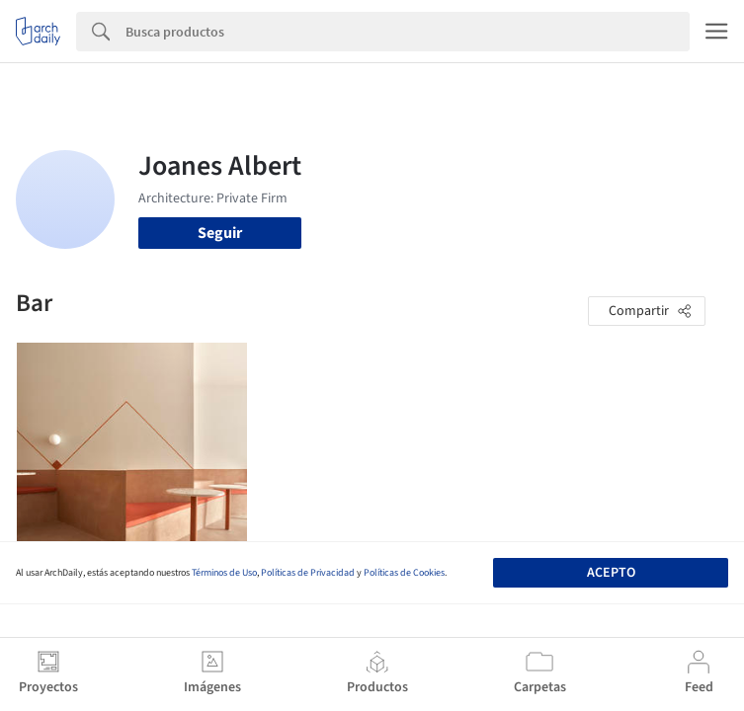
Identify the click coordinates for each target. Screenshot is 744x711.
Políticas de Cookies (404, 573)
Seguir (220, 233)
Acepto (611, 573)
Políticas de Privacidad (308, 573)
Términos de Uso (224, 573)
